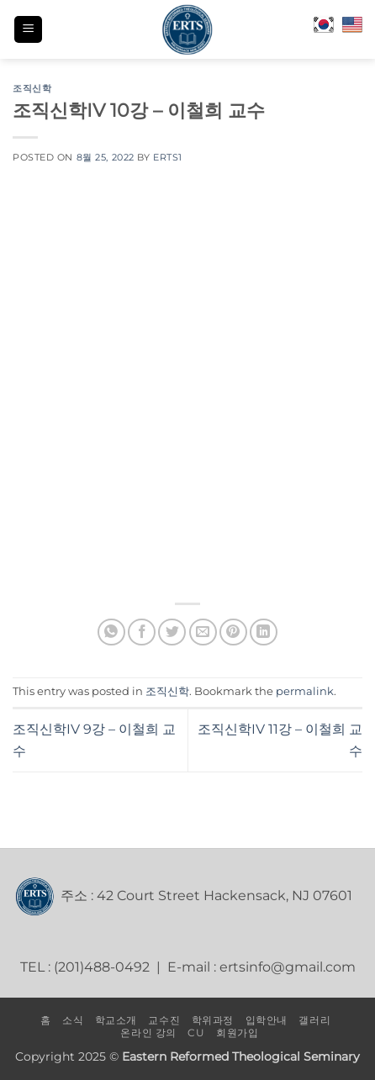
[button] (28, 30)
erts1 (167, 157)
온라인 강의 (148, 1032)
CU (196, 1032)
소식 (72, 1020)
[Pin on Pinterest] (233, 632)
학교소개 (116, 1020)
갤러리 (314, 1020)
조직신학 (32, 88)
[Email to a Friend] (203, 632)
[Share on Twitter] (172, 632)
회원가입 (237, 1032)
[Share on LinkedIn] (263, 632)
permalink (305, 691)
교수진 (164, 1020)
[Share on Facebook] (142, 632)
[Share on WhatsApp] (111, 632)
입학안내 (267, 1020)
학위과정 (213, 1020)
